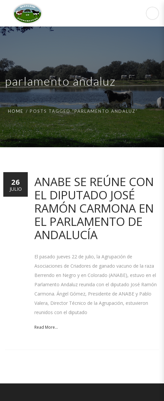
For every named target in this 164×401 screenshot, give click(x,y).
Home (15, 111)
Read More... (46, 327)
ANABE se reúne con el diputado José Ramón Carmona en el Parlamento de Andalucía (94, 208)
